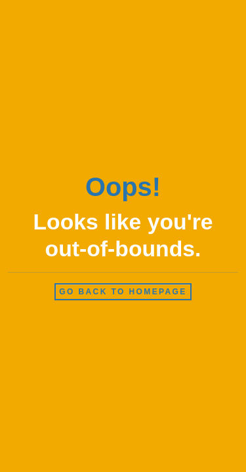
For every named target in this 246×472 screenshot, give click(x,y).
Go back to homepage (123, 291)
